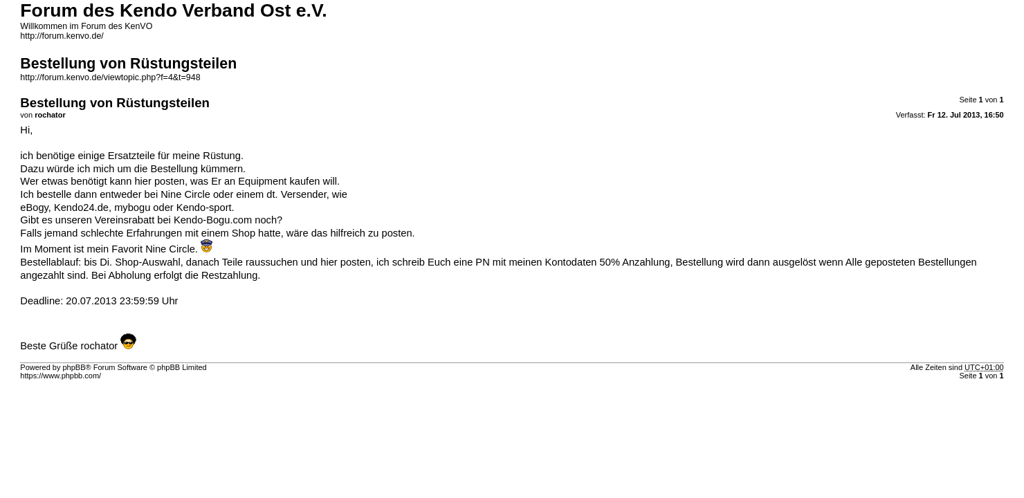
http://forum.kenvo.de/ (61, 36)
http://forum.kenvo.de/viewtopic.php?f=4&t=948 (110, 77)
